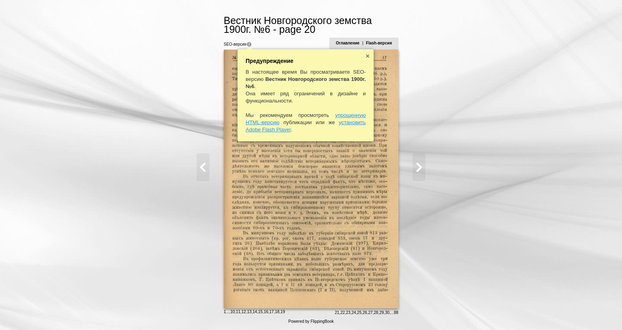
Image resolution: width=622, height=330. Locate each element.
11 (238, 312)
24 (354, 312)
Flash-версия (379, 43)
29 (381, 312)
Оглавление (347, 43)
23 (348, 312)
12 (244, 312)
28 (376, 312)
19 (282, 312)
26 (365, 312)
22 (342, 312)
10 (232, 312)
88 (396, 312)
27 (370, 312)
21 (337, 312)
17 (272, 312)
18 (277, 312)
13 (249, 312)
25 (359, 312)
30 (387, 312)
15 (260, 312)
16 (266, 312)
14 (255, 312)
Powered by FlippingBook (311, 321)
